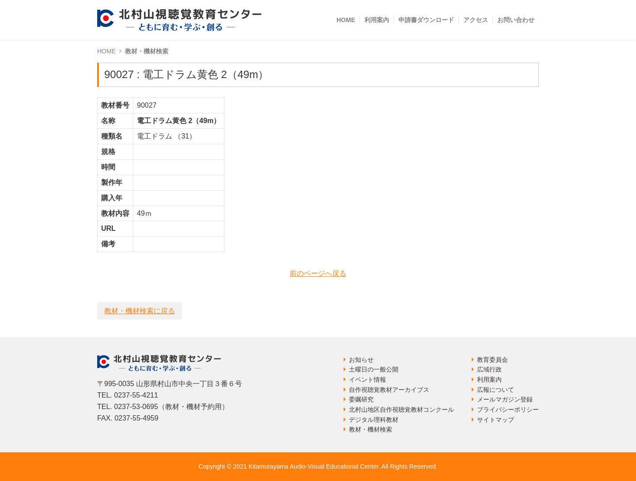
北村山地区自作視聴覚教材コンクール (401, 409)
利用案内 (376, 19)
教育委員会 (492, 359)
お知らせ (361, 359)
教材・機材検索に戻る (139, 311)
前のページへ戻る (318, 273)
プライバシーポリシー (508, 409)
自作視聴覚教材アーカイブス (389, 389)
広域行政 (489, 369)
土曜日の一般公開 (373, 369)
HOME (346, 19)
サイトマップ (495, 419)
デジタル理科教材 (373, 419)
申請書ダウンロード (426, 19)
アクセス (475, 19)
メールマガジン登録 (505, 399)
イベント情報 (367, 379)
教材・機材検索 (370, 429)
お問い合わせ (515, 19)
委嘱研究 (361, 399)
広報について (495, 389)
